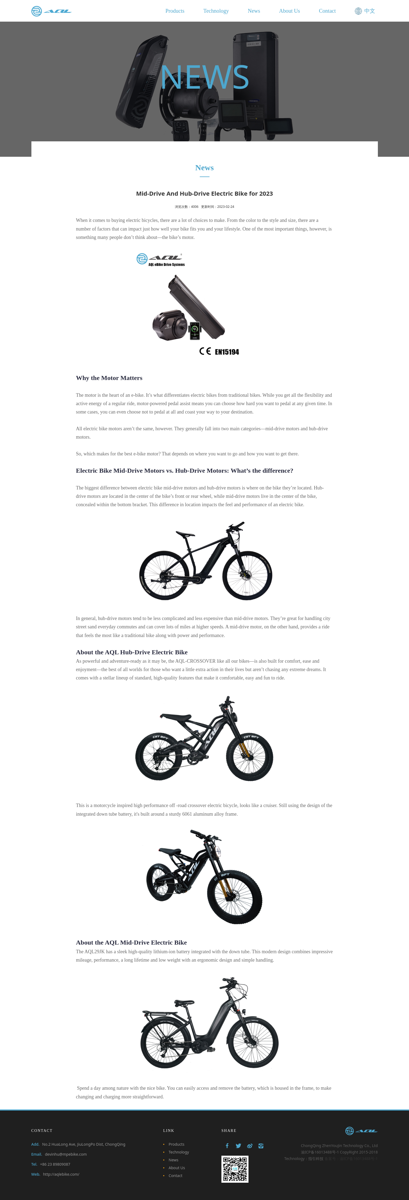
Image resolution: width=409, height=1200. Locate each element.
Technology (179, 1152)
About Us (177, 1167)
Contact (175, 1175)
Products (176, 1144)
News (173, 1159)
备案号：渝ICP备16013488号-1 (351, 1158)
